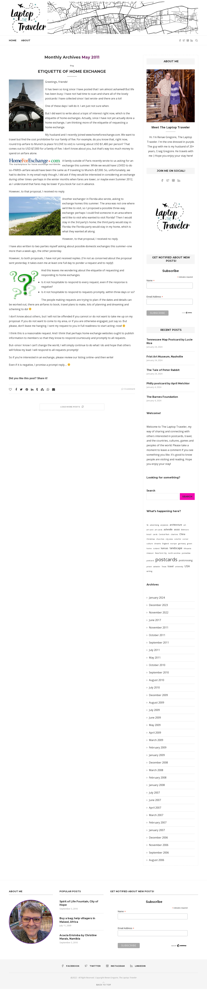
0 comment (128, 388)
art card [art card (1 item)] (150, 531)
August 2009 (156, 703)
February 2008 (157, 778)
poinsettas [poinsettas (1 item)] (186, 554)
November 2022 (158, 613)
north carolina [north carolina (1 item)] (174, 554)
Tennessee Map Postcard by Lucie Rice (170, 341)
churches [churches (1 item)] (160, 540)
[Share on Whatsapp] (48, 389)
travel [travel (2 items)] (171, 567)
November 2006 (158, 846)
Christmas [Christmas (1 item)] (151, 540)
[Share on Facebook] (16, 389)
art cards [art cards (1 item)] (158, 531)
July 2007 (154, 793)
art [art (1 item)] (185, 526)
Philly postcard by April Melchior (169, 384)
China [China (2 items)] (182, 534)
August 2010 (156, 681)
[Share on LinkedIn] (32, 389)
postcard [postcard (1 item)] (150, 561)
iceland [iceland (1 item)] (156, 549)
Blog (72, 66)
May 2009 (155, 726)
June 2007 (155, 801)
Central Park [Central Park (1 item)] (164, 535)
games (184, 441)
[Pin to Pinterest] (27, 389)
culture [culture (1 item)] (150, 544)
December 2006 (158, 838)
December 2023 (158, 606)
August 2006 (156, 861)
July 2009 (154, 711)
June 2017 (155, 621)
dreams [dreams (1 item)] (157, 544)
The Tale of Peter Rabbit (164, 370)
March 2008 (156, 771)
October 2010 (157, 666)
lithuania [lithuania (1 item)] (187, 549)
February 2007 (157, 823)
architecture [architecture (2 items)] (176, 525)
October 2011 (157, 636)
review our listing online (79, 357)
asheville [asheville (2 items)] (168, 530)
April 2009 (155, 733)
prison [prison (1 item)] (149, 567)
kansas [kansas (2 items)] (164, 549)
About (25, 40)
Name (150, 280)
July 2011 (154, 651)
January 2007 (157, 831)
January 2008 (157, 786)
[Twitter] (184, 40)
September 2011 (159, 643)
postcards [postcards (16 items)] (166, 560)
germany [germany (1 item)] (182, 544)
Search (151, 491)
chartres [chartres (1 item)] (174, 535)
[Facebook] (180, 40)
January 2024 (157, 598)
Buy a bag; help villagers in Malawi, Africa (78, 921)
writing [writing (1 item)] (149, 572)
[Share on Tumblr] (37, 389)
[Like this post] (10, 389)
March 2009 (156, 741)
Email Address (155, 296)
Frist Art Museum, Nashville (166, 356)
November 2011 (158, 628)
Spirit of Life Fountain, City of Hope (80, 904)
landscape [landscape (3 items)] (176, 549)
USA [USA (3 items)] (187, 567)
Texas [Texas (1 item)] (164, 567)
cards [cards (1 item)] (155, 535)
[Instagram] (188, 40)
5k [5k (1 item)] (147, 526)
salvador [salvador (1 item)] (156, 567)
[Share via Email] (53, 389)
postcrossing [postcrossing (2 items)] (186, 561)
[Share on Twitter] (21, 389)
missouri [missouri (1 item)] (150, 554)
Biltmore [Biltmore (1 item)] (185, 531)
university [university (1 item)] (179, 567)
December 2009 (158, 696)
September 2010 (159, 673)
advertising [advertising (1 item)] (154, 526)
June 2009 (155, 718)
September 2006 (159, 853)
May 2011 (155, 658)
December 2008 (158, 763)
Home (12, 40)
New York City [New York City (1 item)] (161, 554)
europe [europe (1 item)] (173, 544)
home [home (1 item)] (149, 549)
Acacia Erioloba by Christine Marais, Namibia (79, 938)
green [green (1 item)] (189, 544)
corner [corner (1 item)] (185, 540)
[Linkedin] (192, 40)
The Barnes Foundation (163, 397)
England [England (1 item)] (165, 544)
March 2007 (156, 816)
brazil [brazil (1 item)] (149, 535)
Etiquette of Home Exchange (72, 71)
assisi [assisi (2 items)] (177, 530)
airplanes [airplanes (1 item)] (164, 526)
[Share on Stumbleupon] (42, 389)
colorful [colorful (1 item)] (177, 540)
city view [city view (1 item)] (169, 540)
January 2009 (157, 756)
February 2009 (157, 748)
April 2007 (155, 808)
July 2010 (154, 688)
